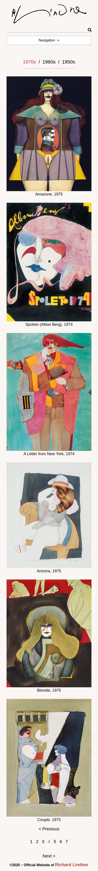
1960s (49, 62)
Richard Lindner (71, 864)
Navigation (49, 40)
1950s (68, 62)
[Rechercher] (89, 30)
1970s (29, 62)
